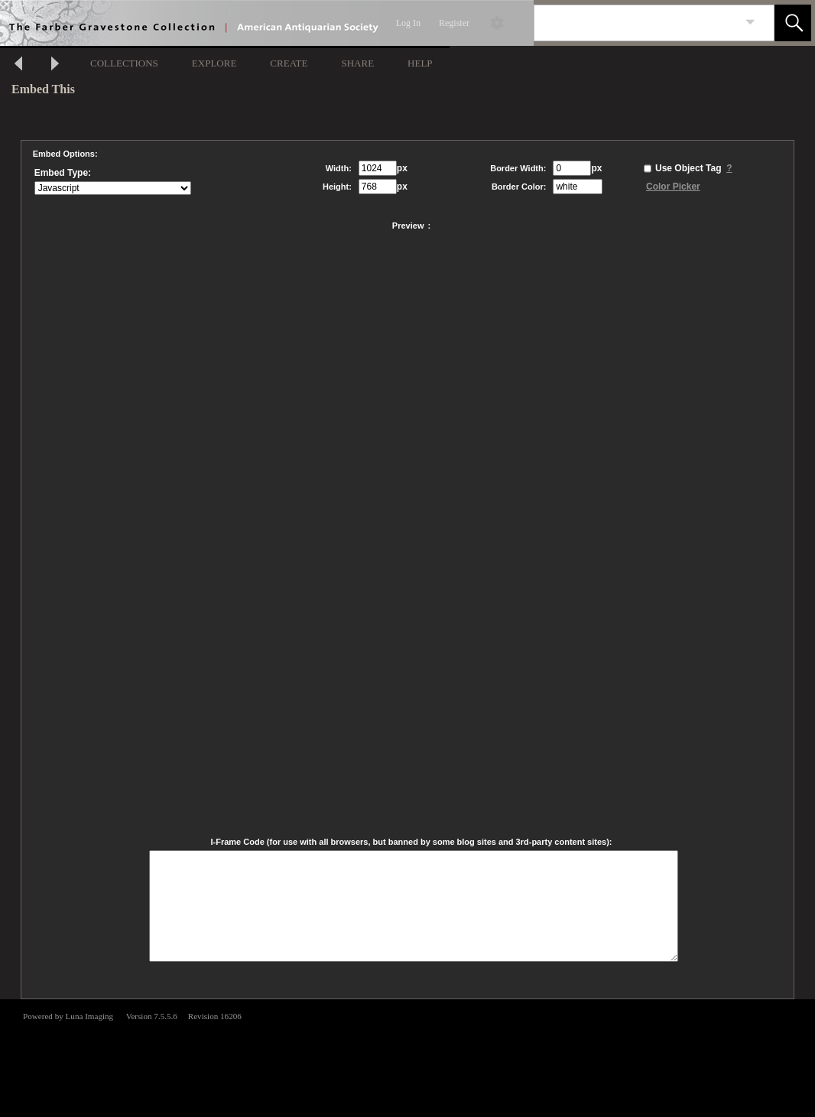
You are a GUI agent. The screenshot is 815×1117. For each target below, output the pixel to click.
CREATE (288, 63)
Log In (408, 23)
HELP (420, 63)
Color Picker (673, 186)
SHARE (357, 63)
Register (454, 23)
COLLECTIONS (124, 63)
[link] (750, 22)
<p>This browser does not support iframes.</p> (407, 1056)
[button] (792, 23)
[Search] (636, 23)
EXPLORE (214, 63)
